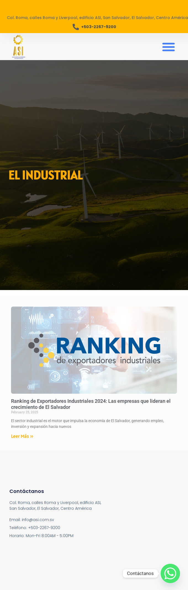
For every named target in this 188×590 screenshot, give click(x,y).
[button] (168, 46)
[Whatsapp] (170, 573)
